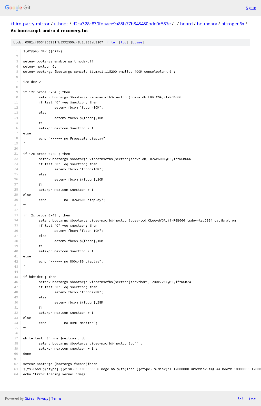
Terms (56, 398)
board (186, 24)
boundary (207, 24)
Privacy (42, 398)
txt (240, 398)
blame (137, 42)
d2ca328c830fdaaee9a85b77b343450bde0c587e (121, 24)
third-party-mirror (30, 24)
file (111, 42)
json (252, 398)
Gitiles (29, 398)
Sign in (251, 7)
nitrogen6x (232, 24)
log (124, 42)
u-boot (61, 24)
